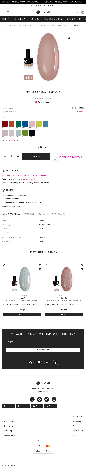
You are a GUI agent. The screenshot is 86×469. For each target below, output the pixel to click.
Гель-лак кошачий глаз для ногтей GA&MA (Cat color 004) (64, 299)
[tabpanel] (43, 57)
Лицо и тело (74, 19)
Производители (78, 431)
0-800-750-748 (52, 6)
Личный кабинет (78, 426)
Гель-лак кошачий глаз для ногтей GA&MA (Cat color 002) (22, 299)
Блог (74, 435)
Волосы (35, 19)
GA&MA (80, 112)
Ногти (5, 19)
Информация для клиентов (11, 426)
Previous (4, 258)
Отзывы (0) (43, 214)
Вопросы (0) (58, 214)
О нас (4, 416)
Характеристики (11, 214)
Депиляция (20, 19)
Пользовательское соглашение (11, 461)
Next (81, 258)
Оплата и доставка (8, 421)
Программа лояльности (10, 435)
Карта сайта (77, 421)
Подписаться (43, 350)
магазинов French (26, 179)
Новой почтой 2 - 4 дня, (24, 175)
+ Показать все (9, 141)
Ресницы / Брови (53, 19)
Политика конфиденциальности (74, 461)
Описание (28, 214)
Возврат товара (78, 416)
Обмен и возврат (8, 431)
